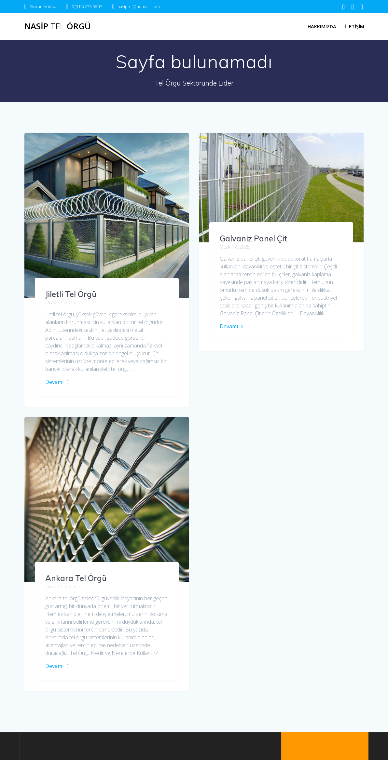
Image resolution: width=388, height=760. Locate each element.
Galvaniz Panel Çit (253, 238)
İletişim (354, 26)
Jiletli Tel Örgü (70, 294)
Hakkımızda (322, 26)
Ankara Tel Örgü (250, 522)
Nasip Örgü (57, 26)
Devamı (54, 382)
